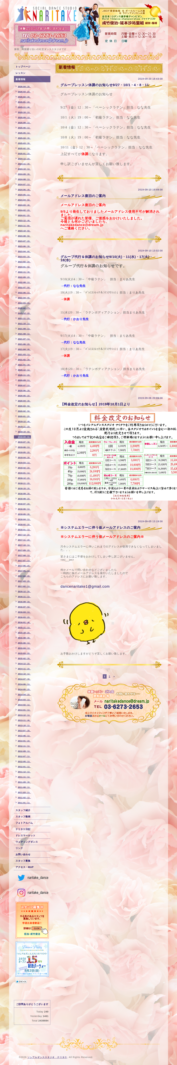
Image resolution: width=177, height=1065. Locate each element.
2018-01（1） (24, 530)
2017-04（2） (24, 576)
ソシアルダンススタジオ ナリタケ (47, 1057)
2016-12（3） (24, 591)
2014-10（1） (24, 674)
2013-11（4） (24, 720)
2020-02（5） (24, 411)
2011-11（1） (24, 777)
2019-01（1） (24, 473)
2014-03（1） (24, 700)
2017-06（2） (24, 566)
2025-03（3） (24, 143)
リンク (19, 848)
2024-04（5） (24, 200)
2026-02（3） (24, 97)
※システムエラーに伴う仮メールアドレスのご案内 (100, 527)
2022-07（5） (24, 288)
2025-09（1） (24, 117)
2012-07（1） (24, 756)
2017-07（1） (24, 561)
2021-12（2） (24, 313)
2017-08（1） (24, 555)
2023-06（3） (24, 246)
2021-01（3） (24, 365)
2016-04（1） (24, 612)
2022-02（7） (24, 308)
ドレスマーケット (25, 835)
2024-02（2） (24, 210)
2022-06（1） (24, 293)
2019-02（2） (24, 468)
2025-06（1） (24, 128)
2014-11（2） (24, 669)
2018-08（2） (24, 499)
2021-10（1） (24, 324)
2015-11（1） (24, 628)
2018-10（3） (24, 488)
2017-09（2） (24, 550)
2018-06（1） (24, 509)
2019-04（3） (24, 458)
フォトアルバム (24, 823)
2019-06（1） (24, 447)
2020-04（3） (24, 401)
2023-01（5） (24, 267)
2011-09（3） (24, 782)
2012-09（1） (24, 751)
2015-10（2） (24, 633)
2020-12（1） (24, 370)
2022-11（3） (24, 272)
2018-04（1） (24, 519)
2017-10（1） (24, 545)
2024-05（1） (24, 195)
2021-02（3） (24, 360)
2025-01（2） (24, 154)
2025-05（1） (24, 133)
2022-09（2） (24, 277)
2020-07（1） (24, 385)
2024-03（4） (24, 205)
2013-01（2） (24, 741)
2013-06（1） (24, 736)
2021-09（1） (24, 329)
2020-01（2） (24, 416)
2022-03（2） (24, 303)
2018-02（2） (24, 525)
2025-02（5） (24, 148)
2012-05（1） (24, 762)
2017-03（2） (24, 581)
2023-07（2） (24, 241)
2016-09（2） (24, 602)
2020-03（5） (24, 406)
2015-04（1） (24, 648)
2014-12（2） (24, 664)
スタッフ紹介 (23, 810)
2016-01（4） (24, 622)
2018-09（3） (24, 494)
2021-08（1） (24, 334)
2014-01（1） (24, 710)
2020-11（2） (24, 375)
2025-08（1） (24, 123)
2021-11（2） (24, 318)
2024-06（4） (24, 190)
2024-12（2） (24, 159)
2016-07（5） (24, 607)
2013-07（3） (24, 731)
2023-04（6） (24, 251)
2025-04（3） (24, 138)
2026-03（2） (24, 92)
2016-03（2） (24, 617)
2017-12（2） (24, 535)
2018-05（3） (24, 514)
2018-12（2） (24, 478)
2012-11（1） (24, 746)
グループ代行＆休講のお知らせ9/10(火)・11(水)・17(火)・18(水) (106, 258)
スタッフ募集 (23, 860)
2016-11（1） (24, 597)
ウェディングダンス (27, 841)
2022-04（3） (24, 298)
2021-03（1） (24, 354)
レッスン (21, 73)
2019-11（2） (24, 427)
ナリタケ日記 (23, 829)
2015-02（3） (24, 658)
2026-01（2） (24, 102)
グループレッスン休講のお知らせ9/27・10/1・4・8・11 (104, 85)
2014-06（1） (24, 684)
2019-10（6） (24, 432)
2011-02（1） (24, 798)
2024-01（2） (24, 215)
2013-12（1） (24, 715)
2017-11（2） (24, 540)
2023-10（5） (24, 231)
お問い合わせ (23, 854)
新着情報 (21, 79)
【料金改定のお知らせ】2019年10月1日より (95, 404)
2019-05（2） (24, 452)
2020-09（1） (24, 380)
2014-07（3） (24, 679)
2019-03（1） (24, 463)
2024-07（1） (24, 184)
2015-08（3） (24, 638)
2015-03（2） (24, 653)
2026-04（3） (24, 87)
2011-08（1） (24, 787)
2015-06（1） (24, 643)
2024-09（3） (24, 174)
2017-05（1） (24, 571)
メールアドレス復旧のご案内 (83, 196)
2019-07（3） (24, 442)
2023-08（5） (24, 236)
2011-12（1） (24, 772)
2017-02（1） (24, 586)
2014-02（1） (24, 705)
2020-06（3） (24, 391)
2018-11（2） (24, 483)
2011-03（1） (24, 792)
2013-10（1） (24, 725)
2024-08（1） (24, 179)
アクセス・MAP (25, 867)
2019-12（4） (24, 421)
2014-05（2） (24, 689)
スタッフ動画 (23, 816)
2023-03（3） (24, 257)
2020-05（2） (24, 396)
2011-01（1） (24, 803)
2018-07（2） (24, 504)
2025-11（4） (24, 107)
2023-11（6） (24, 226)
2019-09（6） (24, 437)
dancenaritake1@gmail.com (85, 586)
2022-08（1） (24, 282)
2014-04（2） (24, 695)
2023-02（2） (24, 262)
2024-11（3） (24, 164)
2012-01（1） (24, 767)
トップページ (23, 66)
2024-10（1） (24, 169)
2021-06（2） (24, 344)
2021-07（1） (24, 339)
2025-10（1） (24, 112)
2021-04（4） (24, 349)
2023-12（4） (24, 221)
